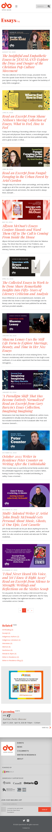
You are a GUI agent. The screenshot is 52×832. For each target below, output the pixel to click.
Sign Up (44, 810)
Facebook (28, 820)
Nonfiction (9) (7, 650)
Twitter (24, 820)
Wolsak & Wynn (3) (9, 654)
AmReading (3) (7, 630)
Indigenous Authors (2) (10, 636)
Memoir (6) (6, 647)
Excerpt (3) (6, 633)
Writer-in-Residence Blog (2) (12, 660)
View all (45, 728)
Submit (49, 6)
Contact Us (26, 828)
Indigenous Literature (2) (11, 640)
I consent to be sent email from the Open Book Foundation (15, 810)
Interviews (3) (7, 643)
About (20, 759)
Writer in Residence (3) (10, 657)
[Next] (32, 610)
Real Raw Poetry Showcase (14, 719)
